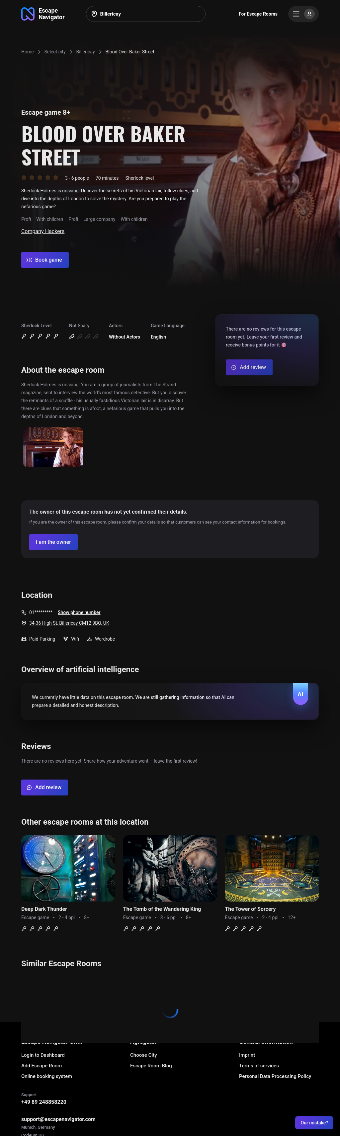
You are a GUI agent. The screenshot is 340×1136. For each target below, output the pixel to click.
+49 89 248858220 (43, 1102)
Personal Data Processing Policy (275, 1076)
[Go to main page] (43, 14)
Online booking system (46, 1076)
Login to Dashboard (43, 1055)
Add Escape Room (41, 1066)
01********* (40, 612)
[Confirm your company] (53, 542)
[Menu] (303, 14)
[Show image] (53, 448)
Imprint (247, 1055)
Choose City (143, 1055)
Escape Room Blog (151, 1066)
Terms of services (259, 1066)
